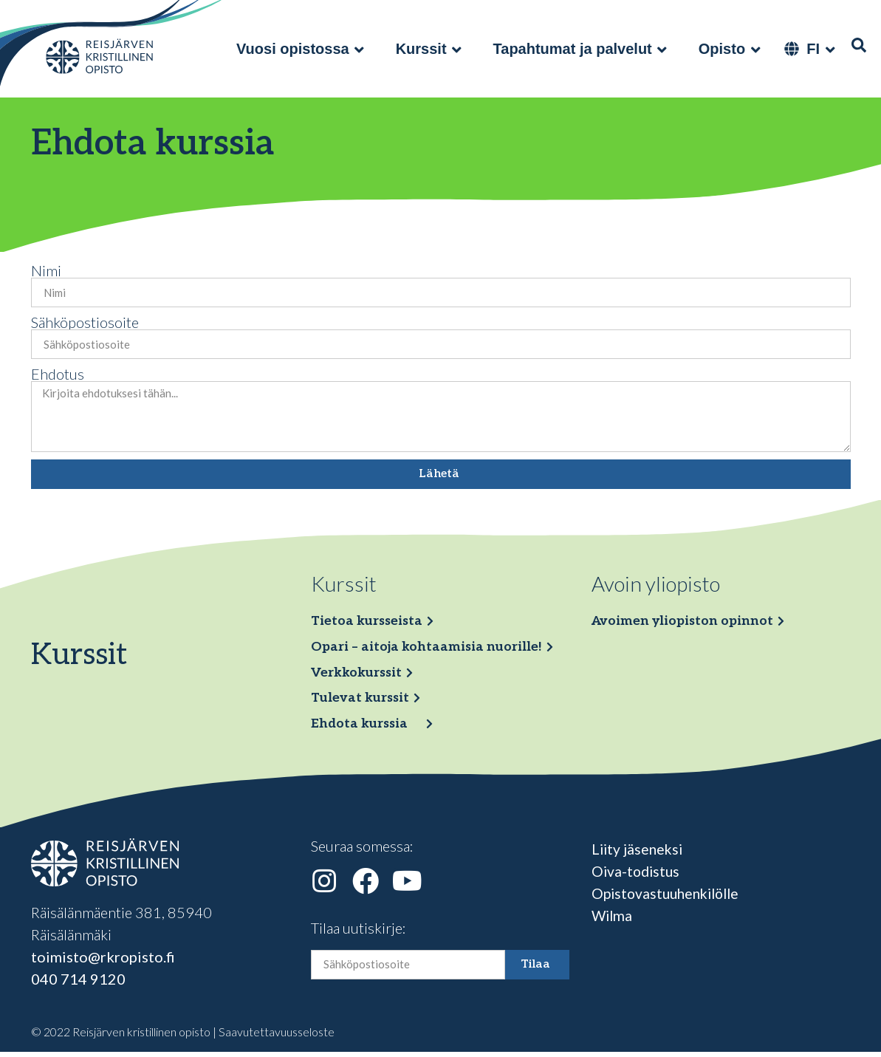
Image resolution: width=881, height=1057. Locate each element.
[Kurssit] (430, 49)
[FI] (810, 49)
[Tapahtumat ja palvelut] (581, 49)
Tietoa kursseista (369, 621)
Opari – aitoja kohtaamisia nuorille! (429, 648)
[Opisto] (730, 49)
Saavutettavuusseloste (277, 1037)
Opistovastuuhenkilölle (670, 898)
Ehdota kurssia (361, 728)
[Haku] (859, 45)
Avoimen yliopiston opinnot (686, 621)
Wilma (613, 920)
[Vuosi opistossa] (301, 49)
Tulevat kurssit (362, 701)
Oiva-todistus (637, 876)
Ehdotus (57, 373)
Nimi (46, 270)
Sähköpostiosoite (85, 322)
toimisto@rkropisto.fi (103, 962)
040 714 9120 (78, 984)
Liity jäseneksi (639, 854)
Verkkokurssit (359, 675)
